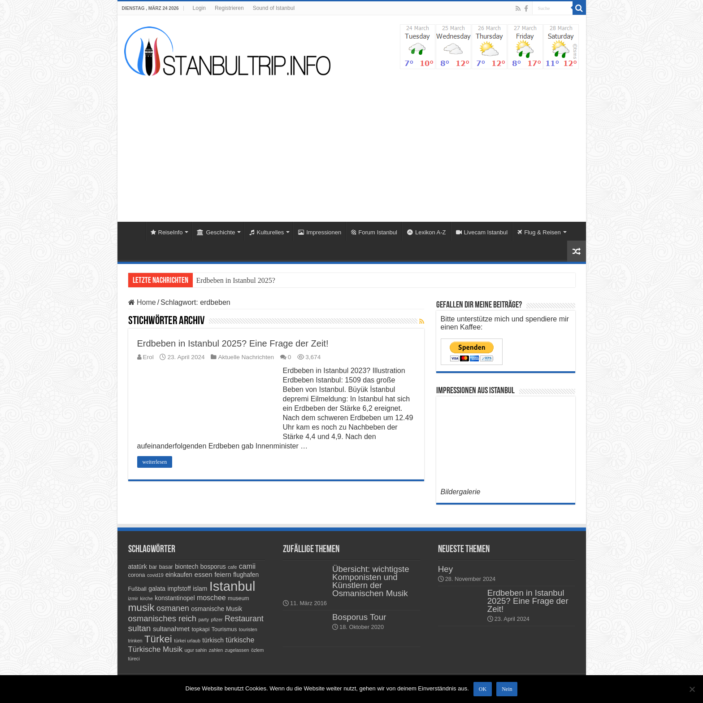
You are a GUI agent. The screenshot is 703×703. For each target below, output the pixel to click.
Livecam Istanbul (482, 232)
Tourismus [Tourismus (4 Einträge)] (224, 629)
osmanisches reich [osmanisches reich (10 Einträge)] (162, 618)
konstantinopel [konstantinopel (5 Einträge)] (175, 598)
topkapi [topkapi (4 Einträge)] (200, 629)
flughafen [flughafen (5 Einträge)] (246, 574)
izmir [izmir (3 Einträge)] (133, 598)
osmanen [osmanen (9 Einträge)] (172, 608)
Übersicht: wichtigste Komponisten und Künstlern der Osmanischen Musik (370, 581)
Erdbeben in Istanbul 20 (230, 280)
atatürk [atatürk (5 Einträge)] (137, 566)
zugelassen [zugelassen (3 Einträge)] (237, 650)
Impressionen (319, 232)
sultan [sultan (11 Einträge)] (139, 628)
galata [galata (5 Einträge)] (156, 588)
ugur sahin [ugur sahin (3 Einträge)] (196, 650)
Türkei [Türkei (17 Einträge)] (158, 639)
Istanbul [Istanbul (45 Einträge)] (232, 586)
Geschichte (216, 232)
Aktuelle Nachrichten (246, 357)
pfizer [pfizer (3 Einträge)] (217, 619)
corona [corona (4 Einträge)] (136, 575)
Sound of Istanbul (274, 8)
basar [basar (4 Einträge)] (166, 567)
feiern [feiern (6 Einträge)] (222, 574)
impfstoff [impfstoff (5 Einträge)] (179, 588)
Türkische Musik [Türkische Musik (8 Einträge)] (155, 649)
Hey (445, 569)
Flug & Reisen (539, 232)
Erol (148, 357)
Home (133, 231)
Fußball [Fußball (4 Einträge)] (137, 589)
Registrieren (229, 8)
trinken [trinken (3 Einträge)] (135, 640)
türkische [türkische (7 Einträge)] (240, 640)
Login (199, 8)
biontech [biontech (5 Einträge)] (186, 566)
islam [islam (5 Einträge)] (200, 588)
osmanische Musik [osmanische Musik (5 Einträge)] (216, 608)
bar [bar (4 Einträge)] (153, 567)
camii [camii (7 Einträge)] (247, 566)
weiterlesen (155, 462)
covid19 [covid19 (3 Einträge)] (155, 575)
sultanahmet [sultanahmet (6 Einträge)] (171, 629)
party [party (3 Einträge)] (203, 619)
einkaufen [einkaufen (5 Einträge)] (178, 574)
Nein (507, 689)
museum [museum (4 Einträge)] (238, 598)
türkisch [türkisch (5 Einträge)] (213, 640)
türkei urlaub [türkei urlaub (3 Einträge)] (187, 640)
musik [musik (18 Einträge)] (141, 607)
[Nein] (691, 689)
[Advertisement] (351, 145)
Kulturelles (266, 232)
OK (482, 689)
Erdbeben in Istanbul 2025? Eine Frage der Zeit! (233, 343)
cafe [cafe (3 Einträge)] (232, 567)
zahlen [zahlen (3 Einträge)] (216, 650)
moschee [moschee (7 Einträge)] (211, 598)
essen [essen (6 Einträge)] (204, 574)
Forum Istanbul (374, 232)
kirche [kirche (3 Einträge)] (146, 598)
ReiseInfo (167, 232)
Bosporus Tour (359, 617)
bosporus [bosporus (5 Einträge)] (213, 566)
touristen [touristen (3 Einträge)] (248, 629)
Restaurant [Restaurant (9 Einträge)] (244, 618)
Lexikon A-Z (426, 232)
